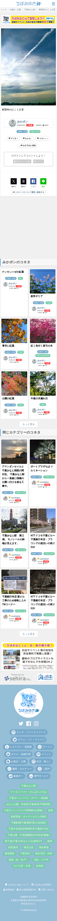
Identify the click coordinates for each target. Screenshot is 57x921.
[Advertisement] (28, 227)
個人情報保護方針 (26, 889)
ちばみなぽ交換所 (41, 884)
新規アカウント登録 (22, 161)
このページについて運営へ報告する (28, 192)
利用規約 (8, 889)
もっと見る (28, 424)
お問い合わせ (46, 889)
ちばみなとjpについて (17, 884)
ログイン (38, 161)
